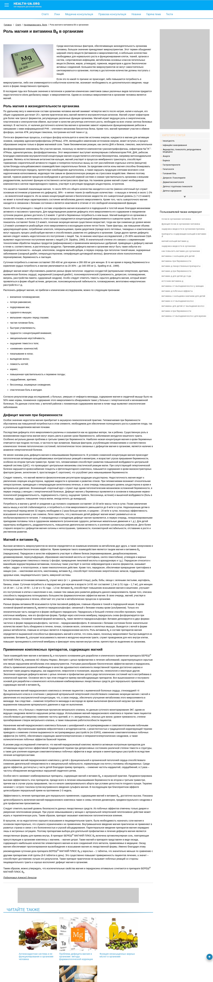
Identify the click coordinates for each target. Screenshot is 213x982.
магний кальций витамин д (175, 241)
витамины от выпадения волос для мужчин (184, 316)
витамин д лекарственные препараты (181, 266)
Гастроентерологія (171, 165)
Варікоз (166, 160)
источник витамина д (172, 281)
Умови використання (14, 974)
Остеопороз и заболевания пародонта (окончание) (131, 938)
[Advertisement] (185, 79)
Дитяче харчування (172, 191)
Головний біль (169, 173)
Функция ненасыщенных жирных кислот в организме (96, 938)
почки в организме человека (176, 219)
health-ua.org (30, 4)
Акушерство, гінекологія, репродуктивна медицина (182, 150)
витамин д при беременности (176, 271)
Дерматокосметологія (173, 182)
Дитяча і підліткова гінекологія (177, 186)
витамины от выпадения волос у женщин (183, 286)
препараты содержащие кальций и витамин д (184, 235)
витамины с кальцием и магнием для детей (183, 296)
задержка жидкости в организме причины (183, 229)
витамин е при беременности (176, 311)
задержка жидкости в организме (179, 246)
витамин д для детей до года (176, 276)
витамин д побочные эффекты (177, 291)
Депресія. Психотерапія (174, 178)
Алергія (166, 156)
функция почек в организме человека (181, 224)
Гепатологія (168, 169)
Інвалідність (168, 141)
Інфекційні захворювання (175, 145)
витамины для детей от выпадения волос (183, 306)
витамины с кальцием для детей (178, 256)
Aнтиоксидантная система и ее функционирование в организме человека (24, 939)
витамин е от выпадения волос (178, 301)
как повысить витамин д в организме (181, 251)
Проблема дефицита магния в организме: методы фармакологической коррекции (60, 940)
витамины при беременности (176, 261)
